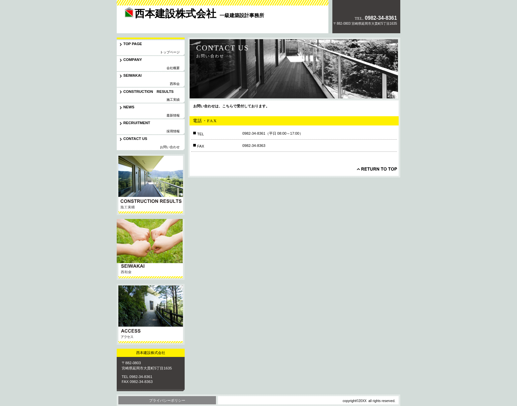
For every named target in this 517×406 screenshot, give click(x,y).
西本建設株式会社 (162, 21)
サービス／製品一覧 (151, 184)
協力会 (151, 249)
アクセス (151, 314)
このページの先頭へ (377, 169)
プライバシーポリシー (167, 400)
